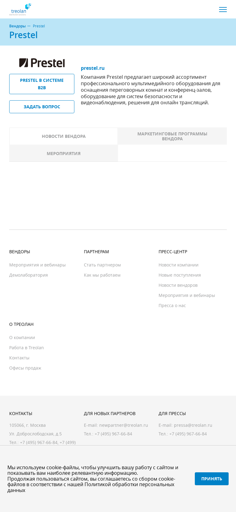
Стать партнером (102, 265)
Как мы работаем (102, 275)
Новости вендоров (178, 285)
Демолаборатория (28, 275)
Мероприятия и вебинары (37, 265)
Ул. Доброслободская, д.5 (35, 434)
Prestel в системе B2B (42, 83)
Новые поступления (180, 275)
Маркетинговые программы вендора (172, 136)
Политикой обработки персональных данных (90, 487)
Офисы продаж (25, 368)
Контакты (19, 358)
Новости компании (179, 265)
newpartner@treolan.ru (123, 425)
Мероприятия (64, 153)
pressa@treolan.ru (193, 425)
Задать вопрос (42, 107)
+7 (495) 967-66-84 (38, 442)
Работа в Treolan (26, 347)
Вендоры (17, 26)
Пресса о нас (172, 305)
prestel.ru (93, 68)
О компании (22, 337)
